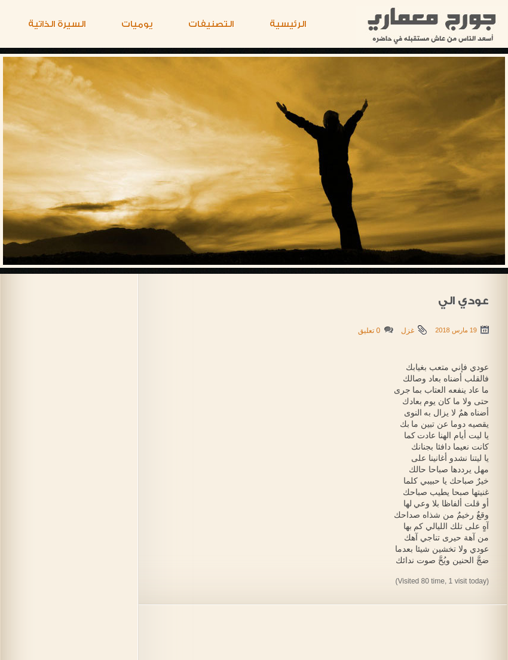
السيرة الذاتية (56, 24)
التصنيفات (211, 24)
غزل (407, 330)
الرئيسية (288, 24)
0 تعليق (369, 330)
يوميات (136, 24)
